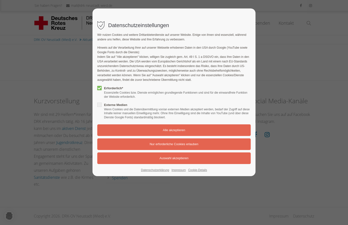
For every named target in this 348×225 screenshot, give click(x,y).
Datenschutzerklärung (155, 170)
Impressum (179, 170)
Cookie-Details (197, 170)
